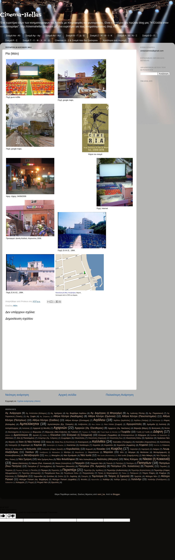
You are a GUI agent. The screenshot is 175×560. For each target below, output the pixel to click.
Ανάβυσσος (83, 424)
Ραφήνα (162, 473)
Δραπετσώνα (21, 435)
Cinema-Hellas (20, 15)
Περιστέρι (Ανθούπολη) (117, 470)
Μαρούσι (108, 452)
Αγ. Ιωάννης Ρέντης (136, 413)
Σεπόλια (50, 476)
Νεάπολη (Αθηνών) (107, 459)
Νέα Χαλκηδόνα (86, 459)
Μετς (46, 455)
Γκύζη (94, 432)
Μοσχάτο (56, 455)
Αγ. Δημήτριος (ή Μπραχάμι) (106, 413)
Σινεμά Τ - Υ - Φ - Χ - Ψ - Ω (36, 40)
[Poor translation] (11, 516)
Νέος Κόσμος (131, 459)
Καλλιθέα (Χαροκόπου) (145, 442)
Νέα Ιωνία (86, 455)
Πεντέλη (34, 470)
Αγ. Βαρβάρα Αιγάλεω (76, 413)
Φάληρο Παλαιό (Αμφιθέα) (64, 479)
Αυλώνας (26, 428)
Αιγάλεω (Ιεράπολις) (121, 420)
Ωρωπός (55, 482)
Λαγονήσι (134, 449)
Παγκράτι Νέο (96, 463)
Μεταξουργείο (31, 455)
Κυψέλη (116, 448)
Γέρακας (85, 432)
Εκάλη (45, 435)
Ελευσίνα (55, 435)
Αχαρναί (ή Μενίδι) (41, 428)
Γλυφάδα (125, 431)
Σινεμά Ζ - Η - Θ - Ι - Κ (101, 35)
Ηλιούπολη (79, 438)
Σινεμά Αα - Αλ (13, 35)
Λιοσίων (29, 452)
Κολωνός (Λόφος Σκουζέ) (52, 449)
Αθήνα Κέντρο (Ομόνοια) (102, 416)
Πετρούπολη (88, 473)
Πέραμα (44, 470)
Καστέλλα (71, 445)
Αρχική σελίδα (67, 394)
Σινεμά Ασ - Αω (53, 35)
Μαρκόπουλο (93, 452)
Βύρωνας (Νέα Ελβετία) (56, 432)
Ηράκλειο (149, 438)
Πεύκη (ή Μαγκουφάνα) (108, 473)
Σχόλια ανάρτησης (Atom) (28, 401)
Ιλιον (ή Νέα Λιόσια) (29, 441)
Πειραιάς (149, 466)
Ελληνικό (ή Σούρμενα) (79, 435)
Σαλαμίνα (22, 476)
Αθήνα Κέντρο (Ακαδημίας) (68, 416)
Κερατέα (96, 445)
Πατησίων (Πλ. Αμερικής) (92, 466)
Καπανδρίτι (51, 445)
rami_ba (101, 494)
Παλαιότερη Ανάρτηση (120, 394)
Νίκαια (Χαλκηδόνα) (63, 463)
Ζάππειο (9, 438)
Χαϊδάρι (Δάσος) (120, 479)
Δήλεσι (7, 435)
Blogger (116, 494)
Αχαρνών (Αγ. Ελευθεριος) (89, 428)
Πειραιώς (9, 470)
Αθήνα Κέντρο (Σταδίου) (45, 420)
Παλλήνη (119, 463)
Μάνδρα (67, 452)
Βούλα (167, 428)
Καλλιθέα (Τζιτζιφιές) (122, 442)
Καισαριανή (83, 442)
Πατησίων (144, 463)
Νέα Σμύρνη (25, 459)
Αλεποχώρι (156, 420)
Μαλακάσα (56, 452)
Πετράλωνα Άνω (52, 473)
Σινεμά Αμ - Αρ (33, 35)
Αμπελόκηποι (29, 424)
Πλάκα (124, 473)
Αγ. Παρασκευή (156, 413)
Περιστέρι (69, 470)
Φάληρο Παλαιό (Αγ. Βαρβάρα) (33, 479)
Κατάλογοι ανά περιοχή (114, 40)
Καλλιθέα (98, 441)
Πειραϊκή (163, 466)
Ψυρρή (31, 482)
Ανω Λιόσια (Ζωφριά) (113, 424)
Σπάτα (60, 476)
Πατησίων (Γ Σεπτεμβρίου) (40, 466)
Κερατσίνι (108, 445)
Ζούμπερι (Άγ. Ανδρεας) (48, 438)
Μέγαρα (131, 452)
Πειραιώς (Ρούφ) (22, 470)
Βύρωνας (37, 432)
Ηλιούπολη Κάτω (133, 438)
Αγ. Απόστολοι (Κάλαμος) (36, 413)
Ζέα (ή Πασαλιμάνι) (25, 438)
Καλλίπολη (165, 442)
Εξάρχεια (142, 435)
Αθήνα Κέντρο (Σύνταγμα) (77, 420)
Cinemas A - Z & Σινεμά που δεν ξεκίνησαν (76, 40)
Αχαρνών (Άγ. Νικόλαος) (119, 428)
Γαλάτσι (74, 432)
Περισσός (55, 470)
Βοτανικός (156, 428)
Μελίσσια (144, 452)
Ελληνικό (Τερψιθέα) (107, 435)
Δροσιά (36, 435)
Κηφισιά (143, 445)
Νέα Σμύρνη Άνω (45, 459)
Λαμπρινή (145, 449)
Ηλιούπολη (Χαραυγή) (97, 438)
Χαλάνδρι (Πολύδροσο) (157, 479)
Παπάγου (130, 463)
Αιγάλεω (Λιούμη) (141, 420)
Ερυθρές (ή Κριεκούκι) (158, 435)
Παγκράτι (79, 463)
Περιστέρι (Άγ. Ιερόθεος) (94, 470)
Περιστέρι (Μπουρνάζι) (31, 473)
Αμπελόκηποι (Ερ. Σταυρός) (61, 424)
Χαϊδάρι (106, 479)
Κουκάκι (101, 448)
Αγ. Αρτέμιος (56, 413)
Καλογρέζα (13, 445)
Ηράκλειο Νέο (163, 438)
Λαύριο (156, 449)
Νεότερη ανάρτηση (17, 394)
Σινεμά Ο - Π (148, 35)
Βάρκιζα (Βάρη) (141, 428)
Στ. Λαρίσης (72, 476)
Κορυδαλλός (73, 448)
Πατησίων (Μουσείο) (65, 466)
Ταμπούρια (97, 476)
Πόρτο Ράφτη (148, 473)
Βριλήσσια (26, 432)
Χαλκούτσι (9, 482)
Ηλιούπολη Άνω (116, 438)
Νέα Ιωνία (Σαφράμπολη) (128, 455)
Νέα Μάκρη (147, 455)
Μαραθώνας (79, 452)
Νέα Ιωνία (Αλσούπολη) (106, 455)
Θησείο (11, 442)
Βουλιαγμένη (13, 432)
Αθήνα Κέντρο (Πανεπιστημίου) (139, 416)
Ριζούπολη (9, 476)
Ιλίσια (48, 442)
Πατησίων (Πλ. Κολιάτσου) (125, 466)
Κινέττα (156, 445)
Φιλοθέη (84, 479)
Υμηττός (138, 476)
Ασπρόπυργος (11, 428)
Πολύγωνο (134, 473)
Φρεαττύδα (95, 479)
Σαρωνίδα (38, 476)
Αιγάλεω (99, 420)
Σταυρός (84, 476)
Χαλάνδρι (136, 479)
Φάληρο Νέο (151, 476)
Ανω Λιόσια (96, 424)
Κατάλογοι (84, 445)
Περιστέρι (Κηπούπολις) (141, 470)
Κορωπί (89, 449)
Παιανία (109, 463)
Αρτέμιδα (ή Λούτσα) (156, 424)
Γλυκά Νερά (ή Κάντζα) (109, 432)
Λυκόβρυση (44, 452)
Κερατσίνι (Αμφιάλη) (126, 445)
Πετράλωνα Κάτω (71, 473)
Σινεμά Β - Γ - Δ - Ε (75, 35)
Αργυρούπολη (134, 424)
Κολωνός (31, 448)
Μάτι (15, 306)
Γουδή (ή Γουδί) (143, 432)
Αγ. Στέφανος (45, 416)
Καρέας (61, 445)
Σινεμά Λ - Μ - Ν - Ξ (127, 35)
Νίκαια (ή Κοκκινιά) (156, 459)
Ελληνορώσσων (127, 435)
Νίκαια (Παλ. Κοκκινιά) (42, 463)
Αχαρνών (60, 428)
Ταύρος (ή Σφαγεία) (119, 476)
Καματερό (25, 445)
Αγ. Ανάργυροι (13, 413)
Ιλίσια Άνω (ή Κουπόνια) (65, 442)
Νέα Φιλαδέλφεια (66, 459)
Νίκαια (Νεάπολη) (20, 463)
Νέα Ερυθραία (70, 455)
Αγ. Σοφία (31, 416)
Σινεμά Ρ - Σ (11, 40)
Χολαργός (20, 482)
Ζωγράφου (66, 438)
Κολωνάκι (18, 449)
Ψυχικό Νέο (42, 482)
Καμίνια (38, 445)
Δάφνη (158, 431)
